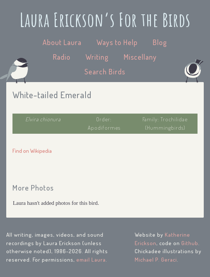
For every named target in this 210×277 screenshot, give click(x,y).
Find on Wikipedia (32, 150)
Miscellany (140, 57)
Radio (61, 57)
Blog (160, 42)
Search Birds (104, 71)
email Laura (91, 259)
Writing (97, 57)
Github (189, 243)
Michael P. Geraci (156, 259)
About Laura (62, 42)
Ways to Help (117, 42)
